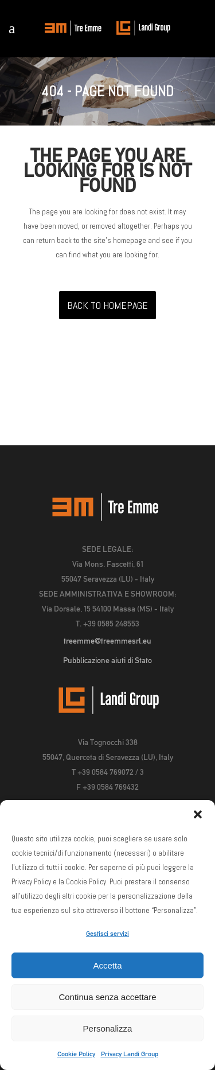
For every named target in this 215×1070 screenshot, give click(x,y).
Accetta (107, 965)
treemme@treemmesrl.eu (107, 640)
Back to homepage (107, 305)
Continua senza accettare (107, 997)
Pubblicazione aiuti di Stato (107, 660)
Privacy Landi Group (129, 1054)
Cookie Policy (76, 1054)
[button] (198, 814)
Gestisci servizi (107, 934)
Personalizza (107, 1028)
